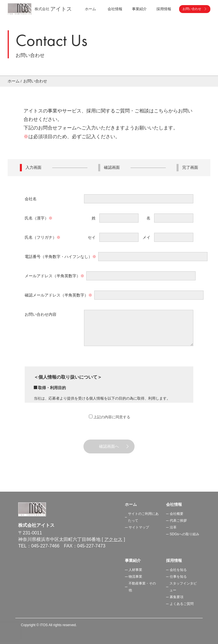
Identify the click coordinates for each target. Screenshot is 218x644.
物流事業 (135, 577)
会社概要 (176, 514)
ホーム (90, 9)
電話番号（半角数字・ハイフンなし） (60, 256)
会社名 (31, 199)
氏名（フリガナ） (42, 237)
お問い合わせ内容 (40, 314)
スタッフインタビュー (183, 586)
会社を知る (178, 570)
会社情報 (174, 504)
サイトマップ (139, 527)
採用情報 (174, 560)
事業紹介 (133, 560)
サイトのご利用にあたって (143, 517)
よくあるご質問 (182, 604)
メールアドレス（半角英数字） (54, 275)
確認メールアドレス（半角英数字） (58, 295)
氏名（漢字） (39, 218)
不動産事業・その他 (142, 586)
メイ (146, 237)
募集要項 (176, 597)
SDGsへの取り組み (184, 534)
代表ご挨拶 (178, 521)
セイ (92, 237)
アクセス (113, 539)
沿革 (173, 527)
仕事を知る (178, 577)
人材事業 (135, 570)
